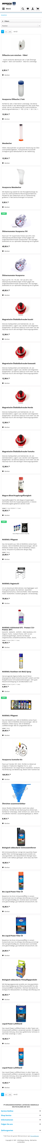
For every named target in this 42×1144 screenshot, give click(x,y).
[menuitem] (6, 9)
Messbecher (7, 143)
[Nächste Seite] (6, 31)
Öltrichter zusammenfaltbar (13, 804)
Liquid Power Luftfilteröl (12, 1024)
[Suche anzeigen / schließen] (23, 9)
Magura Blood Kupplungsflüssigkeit (16, 496)
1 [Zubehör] (2, 31)
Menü (6, 8)
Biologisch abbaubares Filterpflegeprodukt (19, 980)
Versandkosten (34, 1136)
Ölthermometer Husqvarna (13, 275)
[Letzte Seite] (10, 31)
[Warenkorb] (38, 9)
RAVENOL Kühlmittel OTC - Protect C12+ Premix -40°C (18, 629)
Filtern (5, 21)
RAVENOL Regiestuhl (10, 584)
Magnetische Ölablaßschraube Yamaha (18, 451)
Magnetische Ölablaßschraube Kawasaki (19, 363)
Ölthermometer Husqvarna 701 (15, 231)
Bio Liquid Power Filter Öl (12, 892)
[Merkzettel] (28, 9)
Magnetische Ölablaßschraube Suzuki (17, 319)
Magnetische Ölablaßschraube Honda (17, 407)
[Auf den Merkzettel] (6, 75)
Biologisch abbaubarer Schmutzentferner (19, 848)
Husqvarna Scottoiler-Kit (12, 760)
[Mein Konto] (33, 9)
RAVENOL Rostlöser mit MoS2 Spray (16, 672)
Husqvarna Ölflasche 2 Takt (13, 99)
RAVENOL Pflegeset (10, 540)
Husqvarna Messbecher (11, 187)
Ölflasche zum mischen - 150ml (14, 55)
